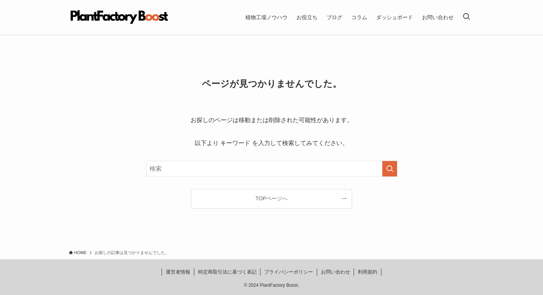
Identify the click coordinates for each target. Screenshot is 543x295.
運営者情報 (178, 272)
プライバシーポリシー (288, 272)
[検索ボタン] (466, 17)
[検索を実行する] (389, 169)
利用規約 (367, 272)
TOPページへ (271, 198)
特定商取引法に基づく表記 (227, 272)
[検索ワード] (271, 169)
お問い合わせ (335, 272)
